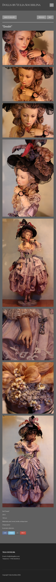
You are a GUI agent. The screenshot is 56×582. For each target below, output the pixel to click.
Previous (41, 17)
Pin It (23, 533)
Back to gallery (9, 17)
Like (5, 533)
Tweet (11, 533)
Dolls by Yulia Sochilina (21, 5)
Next (50, 17)
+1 (17, 533)
